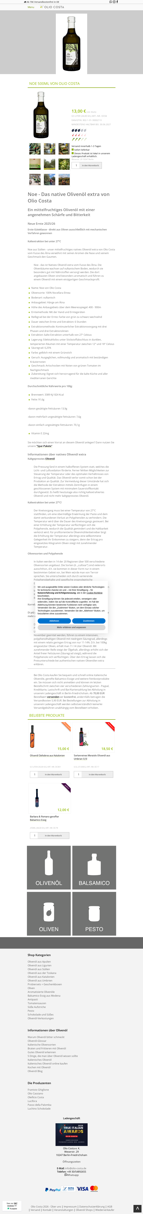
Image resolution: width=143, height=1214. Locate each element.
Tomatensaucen (37, 1003)
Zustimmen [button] (88, 621)
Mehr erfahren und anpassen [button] (71, 627)
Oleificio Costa (36, 1097)
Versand (35, 1210)
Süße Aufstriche (37, 1007)
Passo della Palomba (39, 1104)
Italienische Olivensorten (42, 1044)
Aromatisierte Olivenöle (41, 992)
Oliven (31, 988)
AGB (109, 1206)
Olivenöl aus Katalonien (41, 976)
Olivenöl (50, 458)
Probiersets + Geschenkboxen (45, 984)
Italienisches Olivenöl (40, 1059)
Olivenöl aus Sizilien (39, 969)
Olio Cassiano (35, 1093)
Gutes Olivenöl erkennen (42, 1052)
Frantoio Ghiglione (38, 1089)
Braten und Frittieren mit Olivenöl (47, 1048)
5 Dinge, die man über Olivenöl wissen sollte (53, 1056)
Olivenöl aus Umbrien (40, 980)
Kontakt (47, 1210)
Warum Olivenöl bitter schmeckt (46, 1037)
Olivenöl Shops (84, 1210)
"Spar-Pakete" (44, 446)
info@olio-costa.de (75, 1168)
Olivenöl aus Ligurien (39, 965)
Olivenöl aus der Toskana (42, 973)
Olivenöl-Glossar (37, 1041)
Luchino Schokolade (39, 1108)
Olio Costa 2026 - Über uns (46, 1206)
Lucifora (32, 1101)
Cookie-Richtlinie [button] (94, 593)
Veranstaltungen (63, 1210)
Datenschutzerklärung (92, 1206)
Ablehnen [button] (54, 621)
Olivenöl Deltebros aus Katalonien (47, 755)
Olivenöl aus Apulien (39, 961)
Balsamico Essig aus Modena (44, 995)
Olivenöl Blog (35, 1071)
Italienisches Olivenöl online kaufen (48, 1063)
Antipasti (33, 999)
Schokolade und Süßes (41, 1014)
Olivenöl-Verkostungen (41, 1018)
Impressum (70, 1206)
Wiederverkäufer (104, 1210)
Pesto (31, 1010)
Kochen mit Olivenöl (39, 1067)
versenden (53, 697)
